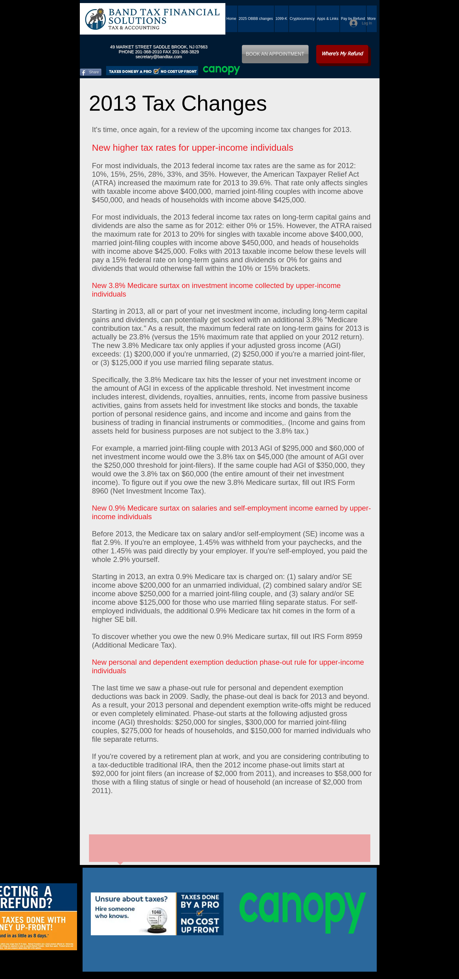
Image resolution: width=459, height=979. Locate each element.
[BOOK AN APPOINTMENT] (275, 54)
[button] (327, 19)
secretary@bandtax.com (158, 56)
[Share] (91, 72)
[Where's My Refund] (342, 54)
